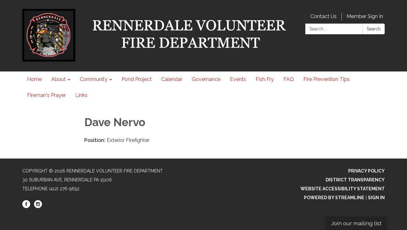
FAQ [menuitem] (288, 79)
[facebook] (26, 206)
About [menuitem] (58, 79)
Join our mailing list (356, 223)
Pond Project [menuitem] (136, 79)
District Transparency (355, 179)
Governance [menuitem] (206, 79)
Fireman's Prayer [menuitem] (46, 95)
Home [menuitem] (34, 79)
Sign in (376, 197)
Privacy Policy (366, 170)
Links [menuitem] (81, 95)
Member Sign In (365, 16)
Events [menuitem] (238, 79)
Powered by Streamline (334, 197)
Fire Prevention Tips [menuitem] (326, 79)
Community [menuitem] (93, 79)
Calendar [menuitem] (171, 79)
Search (374, 28)
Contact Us (323, 16)
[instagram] (38, 206)
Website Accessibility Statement (342, 188)
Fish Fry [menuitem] (265, 79)
